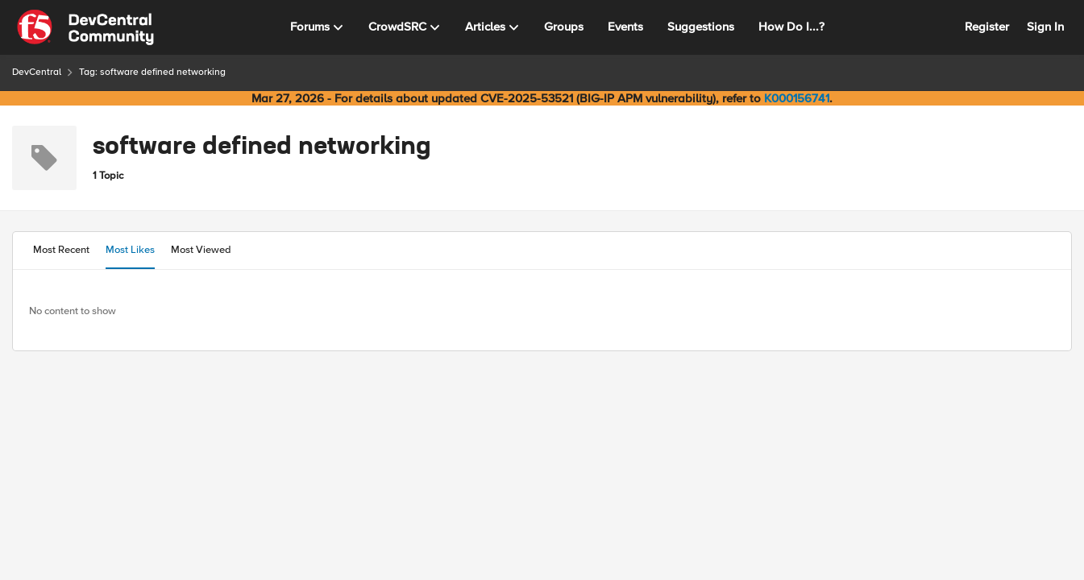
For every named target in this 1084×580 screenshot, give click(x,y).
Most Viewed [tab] (201, 249)
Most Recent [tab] (61, 249)
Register (987, 26)
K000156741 (796, 98)
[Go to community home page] (85, 27)
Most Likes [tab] (130, 249)
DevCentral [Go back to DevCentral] (36, 72)
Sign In (1045, 26)
